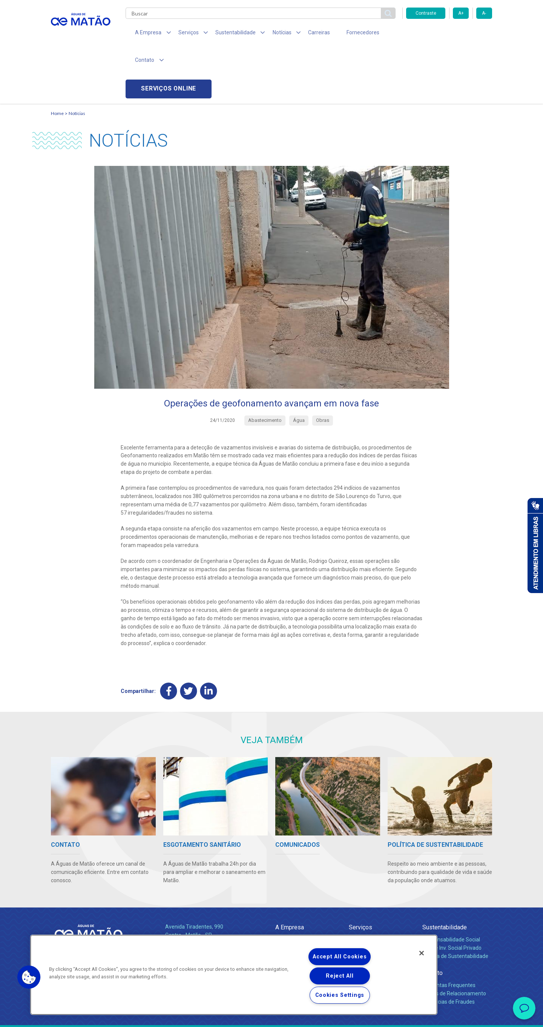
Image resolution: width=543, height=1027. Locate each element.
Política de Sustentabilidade (455, 901)
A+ (461, 13)
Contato (432, 918)
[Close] (421, 953)
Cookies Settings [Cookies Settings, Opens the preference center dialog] (340, 995)
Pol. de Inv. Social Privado (452, 893)
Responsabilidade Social (451, 885)
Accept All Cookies (340, 956)
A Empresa (289, 872)
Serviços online (449, 34)
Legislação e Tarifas (372, 901)
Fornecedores (341, 34)
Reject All (339, 976)
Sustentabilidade (444, 872)
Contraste (426, 13)
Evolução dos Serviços (375, 910)
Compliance (289, 893)
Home (57, 58)
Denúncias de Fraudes (448, 947)
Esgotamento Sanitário (376, 893)
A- (484, 13)
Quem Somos (291, 885)
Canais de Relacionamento (454, 939)
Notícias (77, 58)
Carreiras (301, 34)
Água (355, 885)
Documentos (364, 918)
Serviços (360, 872)
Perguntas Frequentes (449, 930)
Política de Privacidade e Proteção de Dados (271, 1016)
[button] (29, 977)
